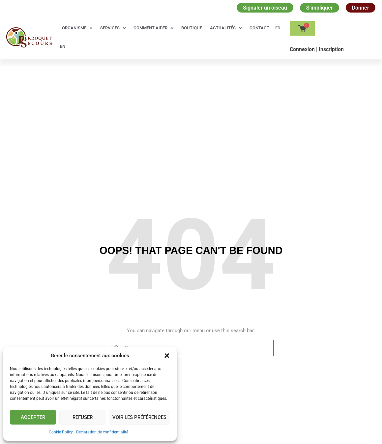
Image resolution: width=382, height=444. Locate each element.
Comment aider (153, 28)
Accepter (33, 417)
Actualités (226, 28)
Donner (360, 8)
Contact (259, 27)
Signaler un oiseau (265, 8)
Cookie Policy (61, 432)
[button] (166, 355)
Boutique (191, 27)
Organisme (77, 28)
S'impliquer (319, 8)
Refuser (83, 417)
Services (113, 28)
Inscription (331, 49)
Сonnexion (303, 49)
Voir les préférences (139, 417)
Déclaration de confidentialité (102, 432)
